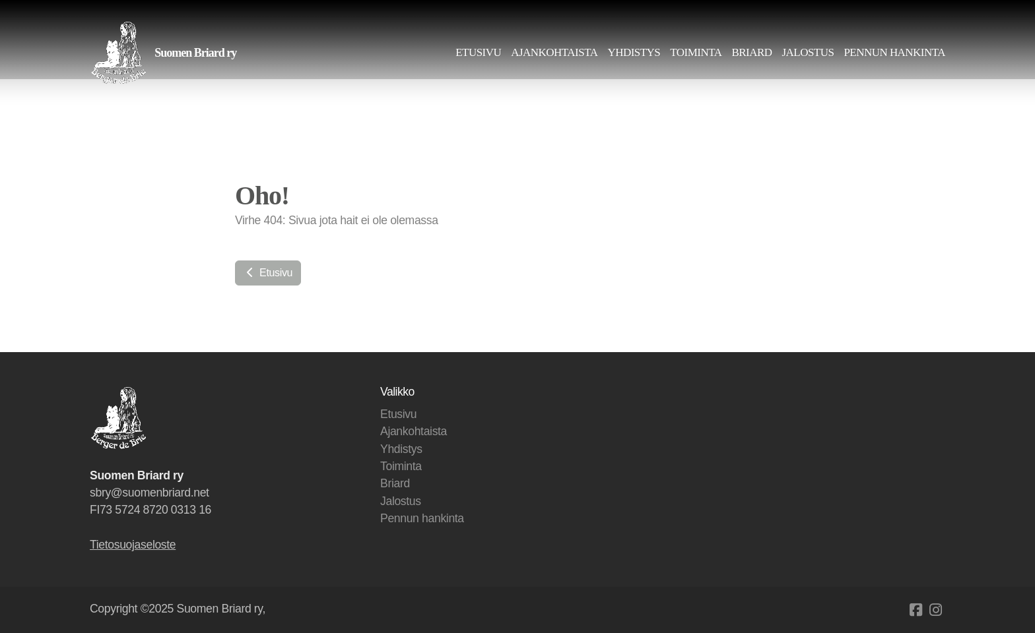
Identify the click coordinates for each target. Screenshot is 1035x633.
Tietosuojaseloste (133, 544)
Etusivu (268, 272)
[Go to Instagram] (935, 610)
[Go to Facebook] (915, 610)
